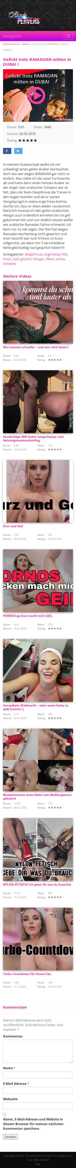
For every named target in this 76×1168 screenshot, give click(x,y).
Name (8, 1068)
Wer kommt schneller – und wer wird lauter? (36, 347)
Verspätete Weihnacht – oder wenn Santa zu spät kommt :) (35, 707)
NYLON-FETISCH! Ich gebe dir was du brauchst (37, 884)
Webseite (10, 1099)
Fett (64, 254)
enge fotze (52, 254)
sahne (60, 259)
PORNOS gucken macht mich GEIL (27, 616)
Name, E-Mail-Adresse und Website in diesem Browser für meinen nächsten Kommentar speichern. (33, 1124)
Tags (37, 1164)
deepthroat (33, 254)
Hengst (38, 259)
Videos (26, 44)
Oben (50, 259)
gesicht (25, 259)
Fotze (7, 259)
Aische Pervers (11, 44)
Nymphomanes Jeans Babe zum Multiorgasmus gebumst (37, 796)
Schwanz (9, 263)
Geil (16, 259)
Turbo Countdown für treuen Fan (27, 974)
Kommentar (13, 1036)
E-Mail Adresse (14, 1083)
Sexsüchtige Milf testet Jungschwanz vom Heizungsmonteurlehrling (33, 438)
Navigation (12, 36)
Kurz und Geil (13, 526)
